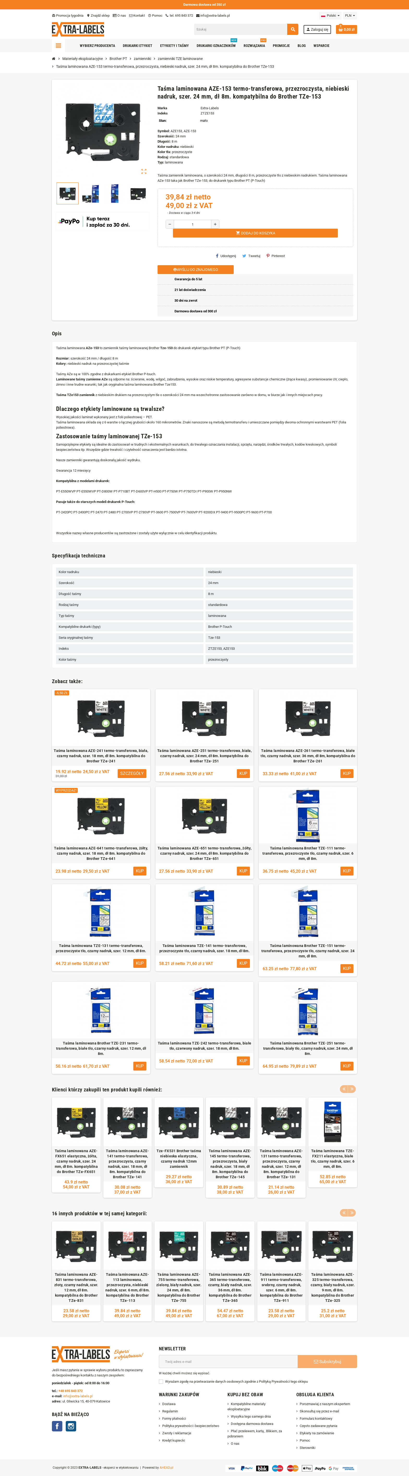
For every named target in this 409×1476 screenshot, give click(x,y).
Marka (162, 108)
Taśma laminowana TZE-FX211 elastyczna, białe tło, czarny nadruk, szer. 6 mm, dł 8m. (332, 1159)
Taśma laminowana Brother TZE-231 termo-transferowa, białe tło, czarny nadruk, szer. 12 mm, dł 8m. (101, 1048)
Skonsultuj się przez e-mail (319, 1411)
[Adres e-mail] (228, 1361)
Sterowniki (307, 1448)
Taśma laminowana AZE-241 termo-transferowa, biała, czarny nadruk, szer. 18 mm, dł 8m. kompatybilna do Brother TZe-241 (101, 756)
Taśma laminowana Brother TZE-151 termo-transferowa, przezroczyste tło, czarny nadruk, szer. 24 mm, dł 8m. (307, 951)
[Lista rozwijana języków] (330, 16)
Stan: (163, 121)
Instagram (71, 1426)
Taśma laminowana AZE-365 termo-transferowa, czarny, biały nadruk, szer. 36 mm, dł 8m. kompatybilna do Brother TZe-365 (230, 1287)
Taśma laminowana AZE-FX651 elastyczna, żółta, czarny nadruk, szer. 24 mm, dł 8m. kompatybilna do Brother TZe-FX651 (76, 1161)
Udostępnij (226, 256)
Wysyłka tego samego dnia (251, 1416)
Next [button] (352, 1088)
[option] (76, 1147)
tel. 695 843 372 (179, 15)
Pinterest (276, 256)
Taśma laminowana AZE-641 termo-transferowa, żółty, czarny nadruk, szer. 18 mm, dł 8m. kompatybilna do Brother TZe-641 (101, 853)
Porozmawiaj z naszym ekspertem (325, 1404)
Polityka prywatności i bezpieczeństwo (190, 1426)
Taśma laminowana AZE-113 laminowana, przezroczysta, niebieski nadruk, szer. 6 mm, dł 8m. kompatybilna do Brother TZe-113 (127, 1287)
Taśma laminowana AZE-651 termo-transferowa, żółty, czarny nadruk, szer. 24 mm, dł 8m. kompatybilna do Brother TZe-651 (204, 853)
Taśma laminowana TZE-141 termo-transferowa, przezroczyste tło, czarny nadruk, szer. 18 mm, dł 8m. (204, 948)
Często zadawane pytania (318, 1426)
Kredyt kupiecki (173, 1440)
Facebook (57, 1426)
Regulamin (170, 1411)
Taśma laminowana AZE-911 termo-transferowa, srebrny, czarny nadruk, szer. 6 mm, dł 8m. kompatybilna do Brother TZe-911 (281, 1287)
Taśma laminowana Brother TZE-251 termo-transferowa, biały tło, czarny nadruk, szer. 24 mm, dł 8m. (308, 1048)
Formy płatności (174, 1418)
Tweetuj (251, 256)
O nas (119, 15)
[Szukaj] (246, 29)
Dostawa (169, 1404)
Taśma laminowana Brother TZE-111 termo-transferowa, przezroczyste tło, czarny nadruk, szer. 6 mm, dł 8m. (307, 853)
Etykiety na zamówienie (317, 1433)
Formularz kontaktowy (316, 1418)
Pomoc (155, 15)
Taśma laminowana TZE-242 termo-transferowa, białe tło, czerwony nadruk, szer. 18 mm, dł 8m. (204, 1045)
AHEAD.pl (166, 1467)
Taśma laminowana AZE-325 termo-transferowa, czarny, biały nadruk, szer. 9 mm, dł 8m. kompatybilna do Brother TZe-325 (333, 1287)
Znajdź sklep (98, 15)
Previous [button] (344, 1088)
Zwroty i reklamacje (176, 1433)
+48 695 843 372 (70, 1391)
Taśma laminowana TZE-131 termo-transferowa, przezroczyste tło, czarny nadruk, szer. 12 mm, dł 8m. (101, 948)
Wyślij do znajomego (195, 270)
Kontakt (137, 15)
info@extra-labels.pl (213, 15)
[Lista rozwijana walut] (350, 16)
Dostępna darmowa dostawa (252, 1424)
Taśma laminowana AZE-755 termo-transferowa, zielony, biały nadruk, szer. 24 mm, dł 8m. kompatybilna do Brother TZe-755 (178, 1287)
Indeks (163, 113)
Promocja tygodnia (67, 15)
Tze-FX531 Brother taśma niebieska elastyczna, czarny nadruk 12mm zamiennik (179, 1159)
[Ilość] (192, 224)
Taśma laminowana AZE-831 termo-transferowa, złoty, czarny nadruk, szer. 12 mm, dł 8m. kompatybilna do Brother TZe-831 (76, 1287)
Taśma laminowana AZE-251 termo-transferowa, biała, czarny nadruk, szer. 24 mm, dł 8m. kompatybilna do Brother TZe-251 (204, 756)
